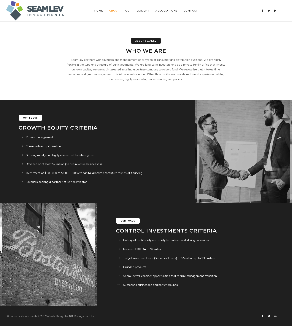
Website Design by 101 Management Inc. (70, 316)
